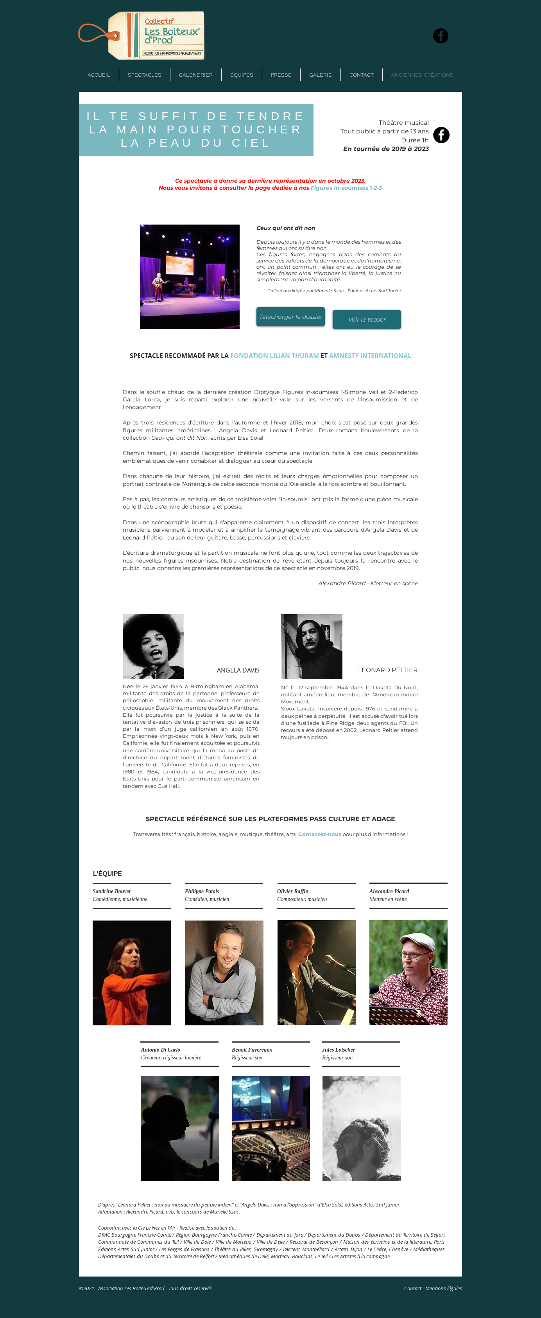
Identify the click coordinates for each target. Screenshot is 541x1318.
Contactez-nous (319, 834)
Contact (412, 1288)
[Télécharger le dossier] (290, 316)
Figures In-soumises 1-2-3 (346, 187)
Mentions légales (443, 1288)
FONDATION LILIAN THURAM (274, 355)
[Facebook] (440, 35)
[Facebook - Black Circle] (441, 135)
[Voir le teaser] (367, 319)
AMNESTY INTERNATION (366, 355)
